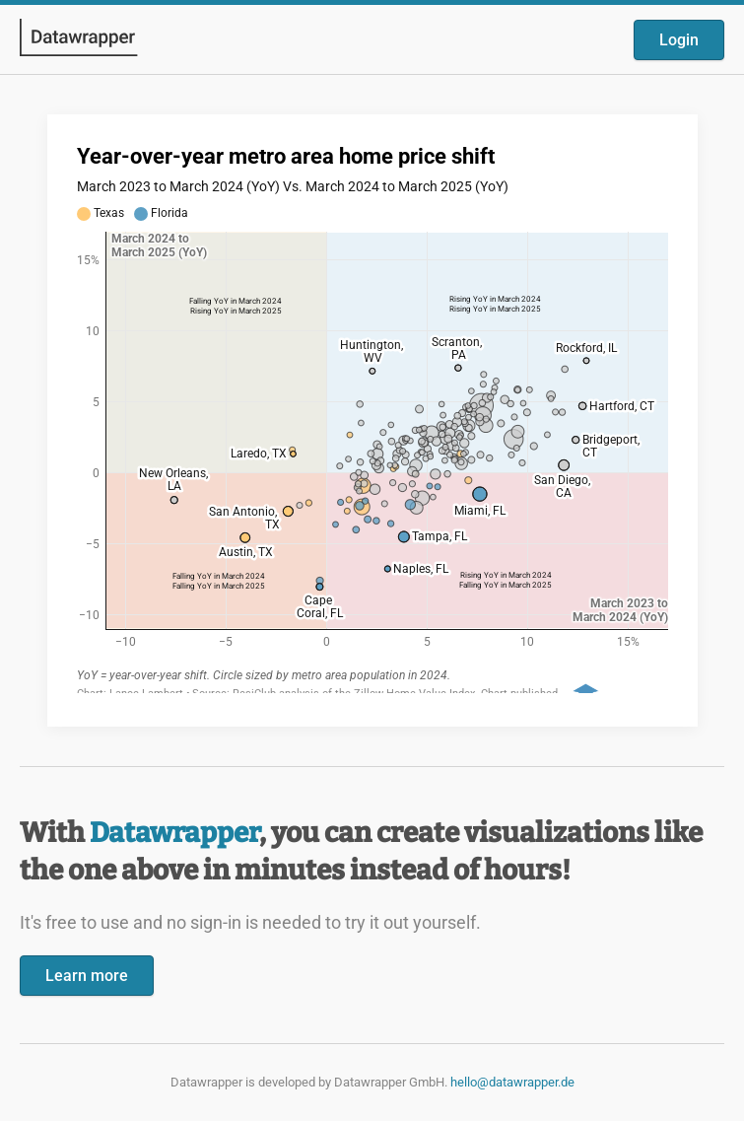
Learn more (86, 975)
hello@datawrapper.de (512, 1082)
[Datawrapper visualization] (372, 418)
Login (679, 40)
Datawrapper (174, 832)
